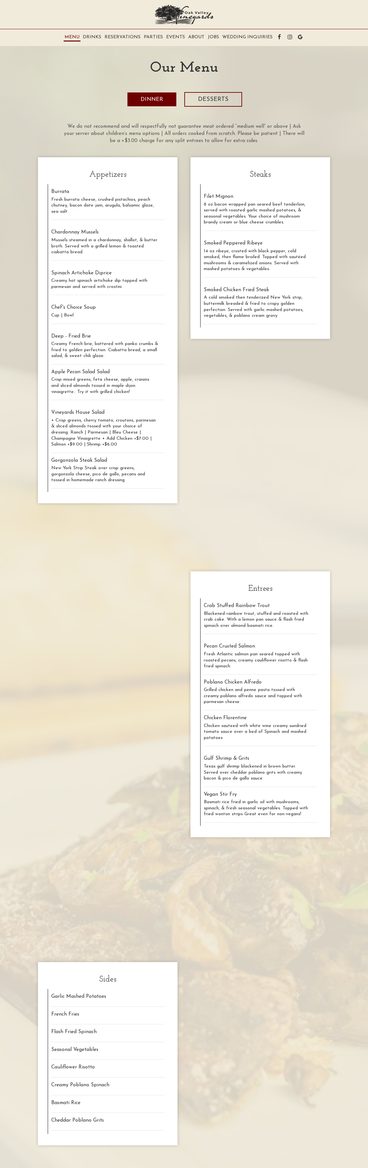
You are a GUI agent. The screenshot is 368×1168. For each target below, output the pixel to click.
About (196, 37)
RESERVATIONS (122, 37)
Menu (72, 37)
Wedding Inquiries (247, 37)
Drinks (92, 37)
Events (175, 37)
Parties (153, 37)
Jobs (213, 37)
